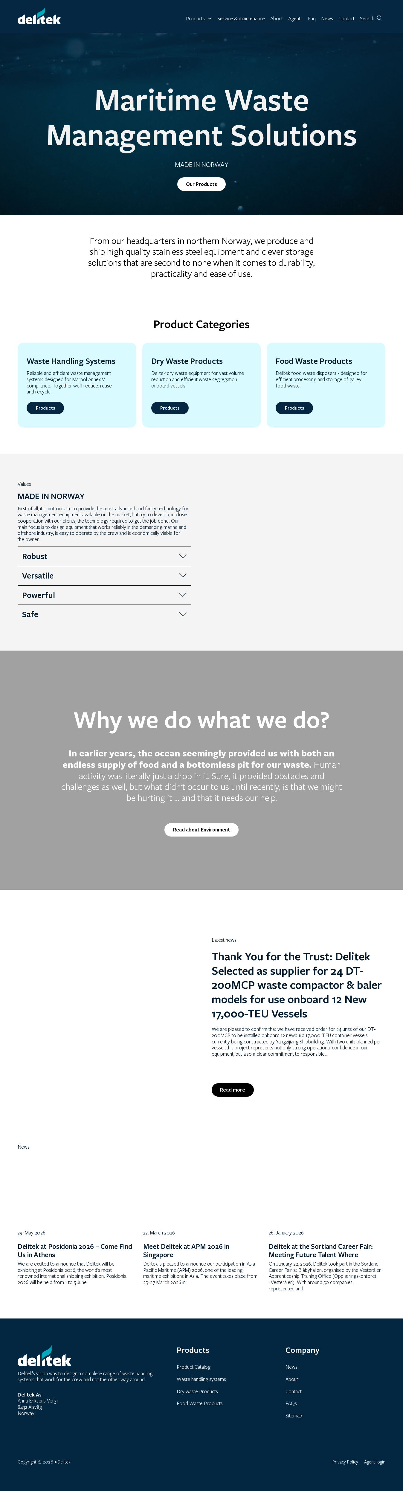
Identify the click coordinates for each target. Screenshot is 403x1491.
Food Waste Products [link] (200, 1403)
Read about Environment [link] (201, 829)
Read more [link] (232, 1089)
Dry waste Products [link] (197, 1391)
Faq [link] (312, 19)
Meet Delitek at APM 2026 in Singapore (186, 1251)
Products (195, 19)
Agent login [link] (374, 1462)
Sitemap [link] (294, 1415)
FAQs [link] (291, 1403)
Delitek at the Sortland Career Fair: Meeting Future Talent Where (321, 1251)
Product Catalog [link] (193, 1367)
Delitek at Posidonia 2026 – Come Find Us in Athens (75, 1251)
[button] (104, 556)
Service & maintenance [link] (241, 19)
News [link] (327, 19)
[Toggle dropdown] (210, 18)
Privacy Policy (345, 1462)
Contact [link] (346, 19)
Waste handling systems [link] (201, 1379)
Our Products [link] (201, 184)
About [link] (276, 19)
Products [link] (45, 408)
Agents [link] (295, 19)
